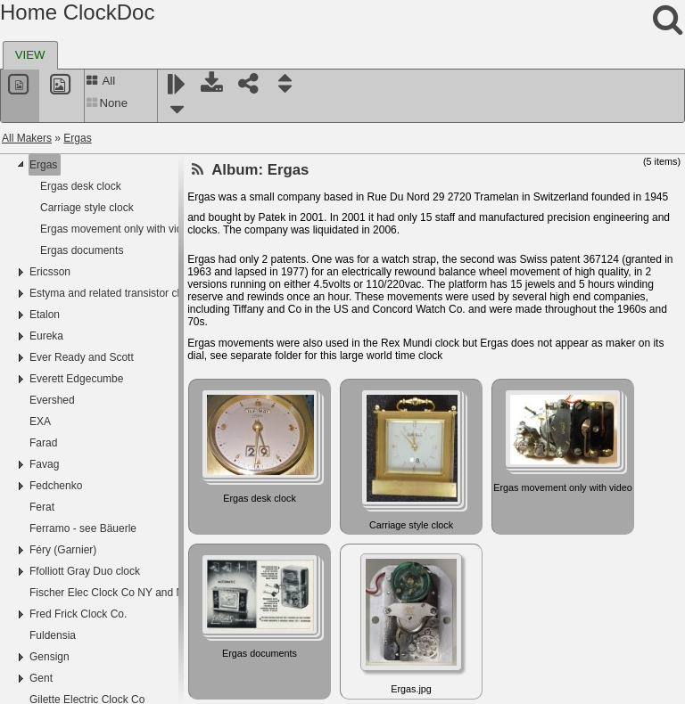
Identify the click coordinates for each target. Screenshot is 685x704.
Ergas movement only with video (117, 229)
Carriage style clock (87, 207)
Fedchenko (55, 485)
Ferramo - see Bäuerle (82, 528)
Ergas (77, 138)
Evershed (52, 400)
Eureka (46, 336)
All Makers (27, 138)
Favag (44, 464)
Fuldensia (52, 635)
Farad (43, 443)
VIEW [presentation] (30, 54)
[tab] (30, 55)
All (100, 80)
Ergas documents (81, 250)
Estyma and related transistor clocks (115, 293)
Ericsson (49, 272)
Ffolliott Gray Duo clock (84, 571)
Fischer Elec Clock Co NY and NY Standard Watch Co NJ (166, 592)
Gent (41, 678)
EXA (40, 421)
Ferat (41, 507)
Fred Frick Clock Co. (78, 614)
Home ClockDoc (77, 12)
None (106, 103)
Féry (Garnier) (62, 550)
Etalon (44, 314)
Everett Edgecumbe (76, 378)
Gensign (49, 657)
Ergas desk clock (80, 186)
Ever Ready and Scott (81, 357)
